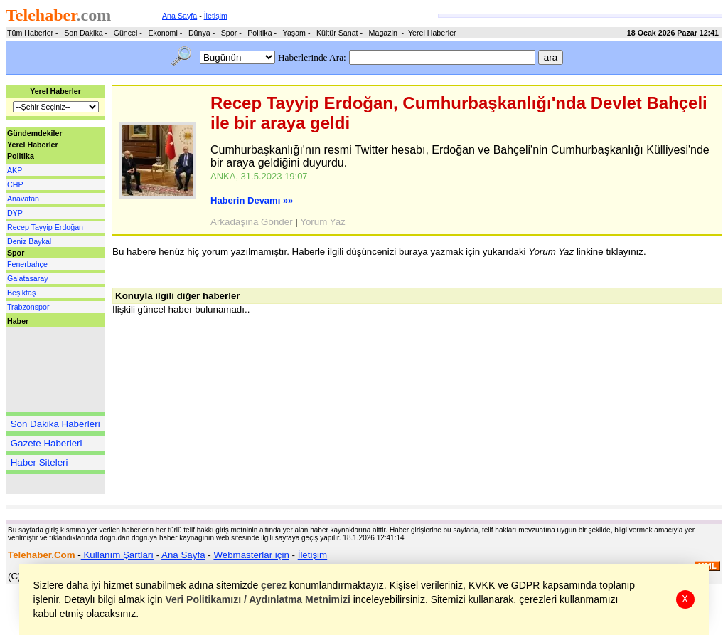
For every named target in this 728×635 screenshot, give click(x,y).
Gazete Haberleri (46, 443)
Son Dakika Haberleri (55, 424)
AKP (14, 170)
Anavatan (23, 198)
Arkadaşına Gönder (251, 221)
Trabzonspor (28, 307)
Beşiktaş (21, 292)
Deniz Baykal (29, 241)
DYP (15, 213)
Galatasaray (27, 278)
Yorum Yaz (322, 221)
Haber (17, 321)
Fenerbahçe (27, 264)
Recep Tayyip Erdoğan (45, 227)
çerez (274, 585)
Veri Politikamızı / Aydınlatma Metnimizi (258, 599)
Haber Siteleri (39, 462)
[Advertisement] (48, 369)
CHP (15, 184)
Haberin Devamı (251, 200)
